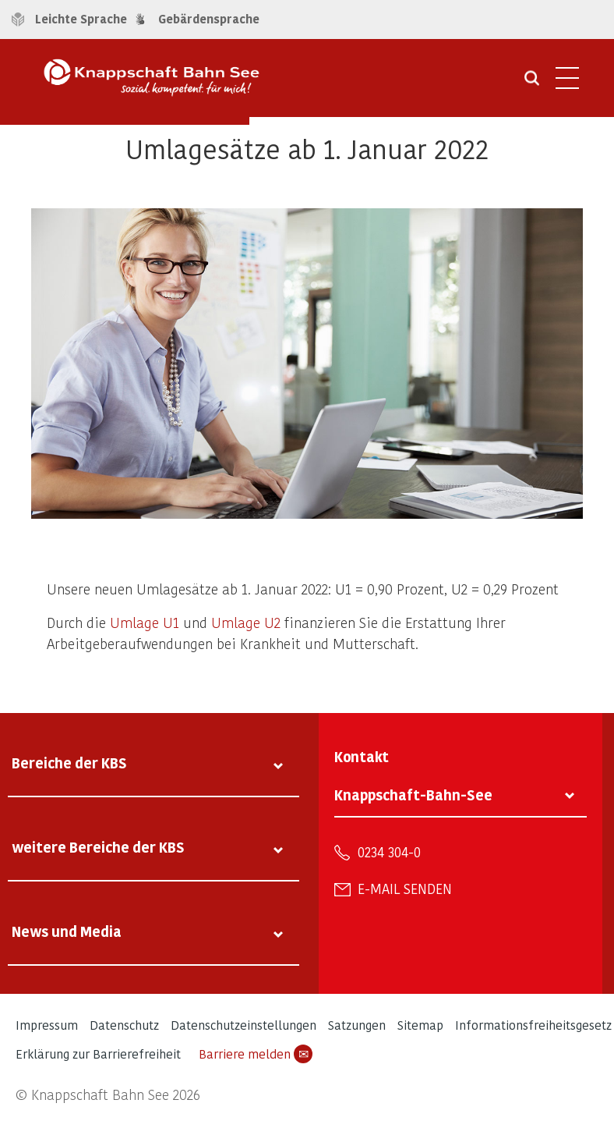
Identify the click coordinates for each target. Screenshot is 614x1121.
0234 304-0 (389, 852)
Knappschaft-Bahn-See (413, 794)
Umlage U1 (144, 622)
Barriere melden (255, 1054)
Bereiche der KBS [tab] (69, 762)
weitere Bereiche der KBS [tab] (98, 847)
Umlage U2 (246, 622)
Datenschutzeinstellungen (243, 1024)
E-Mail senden (405, 888)
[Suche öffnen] (531, 83)
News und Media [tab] (67, 931)
